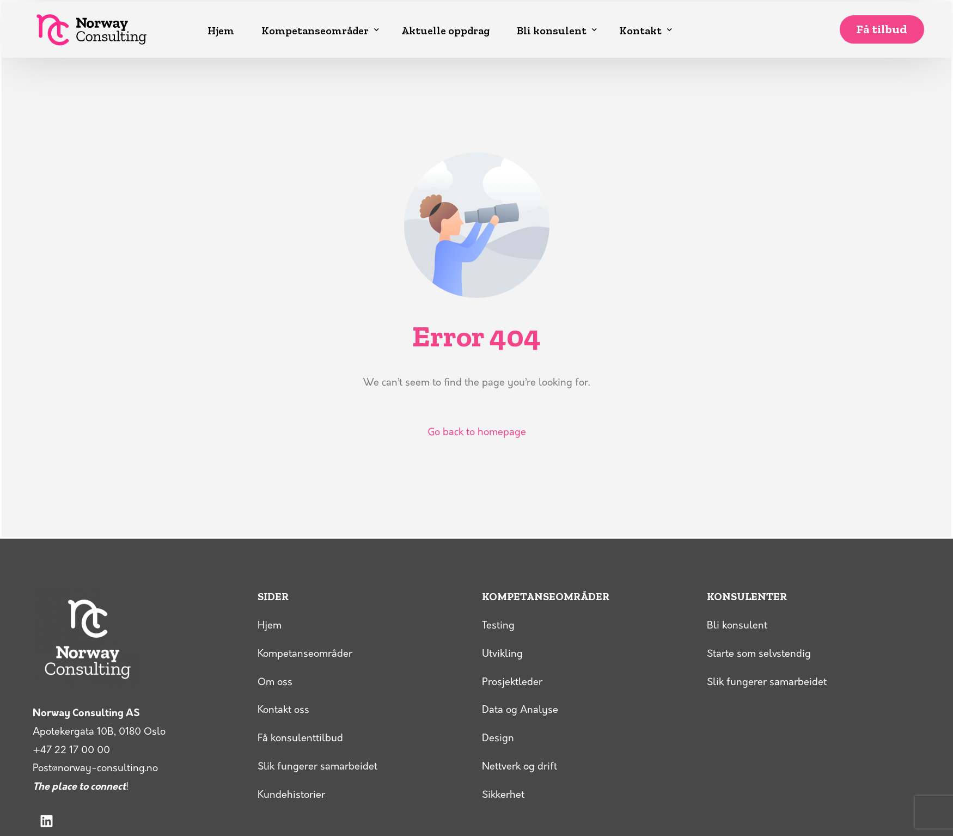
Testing (498, 626)
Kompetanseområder (305, 654)
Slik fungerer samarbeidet (317, 767)
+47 (71, 751)
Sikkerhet (503, 795)
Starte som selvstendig (759, 654)
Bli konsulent (737, 626)
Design (498, 739)
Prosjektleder (512, 683)
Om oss (275, 683)
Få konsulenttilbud (300, 739)
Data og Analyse (520, 710)
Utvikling (502, 654)
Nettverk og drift (519, 767)
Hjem (270, 626)
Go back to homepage (476, 433)
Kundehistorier (291, 795)
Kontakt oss (283, 710)
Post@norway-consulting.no (95, 769)
